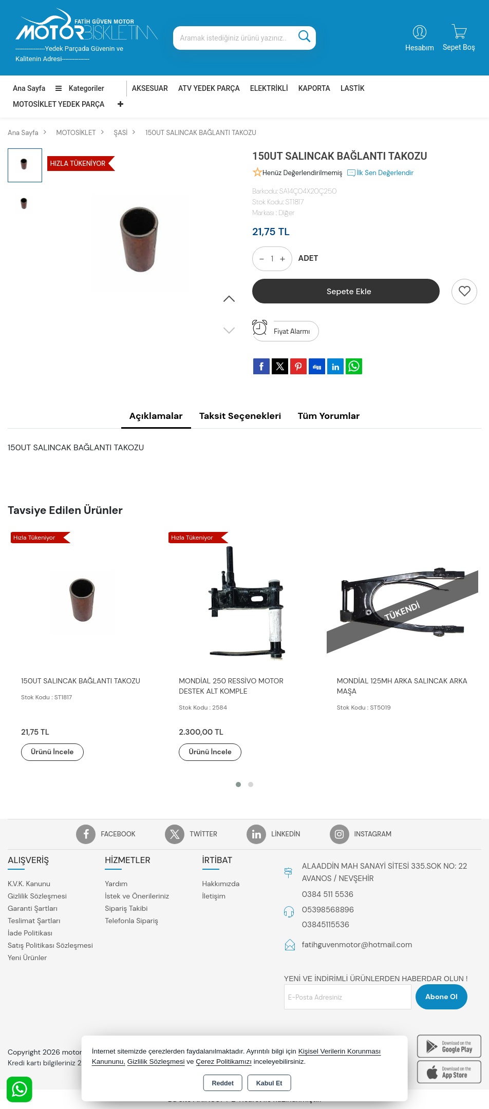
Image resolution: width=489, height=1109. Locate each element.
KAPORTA (314, 88)
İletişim (213, 896)
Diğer (286, 212)
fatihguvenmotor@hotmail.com (357, 945)
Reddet (222, 1083)
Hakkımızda (221, 883)
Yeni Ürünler (27, 957)
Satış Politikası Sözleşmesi (50, 945)
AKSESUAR (150, 88)
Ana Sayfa (29, 88)
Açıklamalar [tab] (156, 416)
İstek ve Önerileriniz (137, 896)
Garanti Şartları (33, 908)
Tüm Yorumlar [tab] (328, 416)
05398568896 (328, 910)
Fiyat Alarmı (281, 328)
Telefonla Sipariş (131, 920)
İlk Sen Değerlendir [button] (379, 173)
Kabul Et (269, 1083)
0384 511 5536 (327, 895)
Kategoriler (79, 88)
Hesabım (419, 48)
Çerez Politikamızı (224, 1061)
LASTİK (353, 88)
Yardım (116, 883)
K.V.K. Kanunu (29, 883)
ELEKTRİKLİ (269, 88)
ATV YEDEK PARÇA (209, 88)
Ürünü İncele (56, 752)
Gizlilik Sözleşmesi (37, 896)
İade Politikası (30, 933)
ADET (308, 258)
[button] (229, 299)
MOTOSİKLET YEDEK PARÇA (58, 104)
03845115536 (325, 925)
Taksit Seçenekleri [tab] (240, 416)
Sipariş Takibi (126, 908)
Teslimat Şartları (34, 920)
